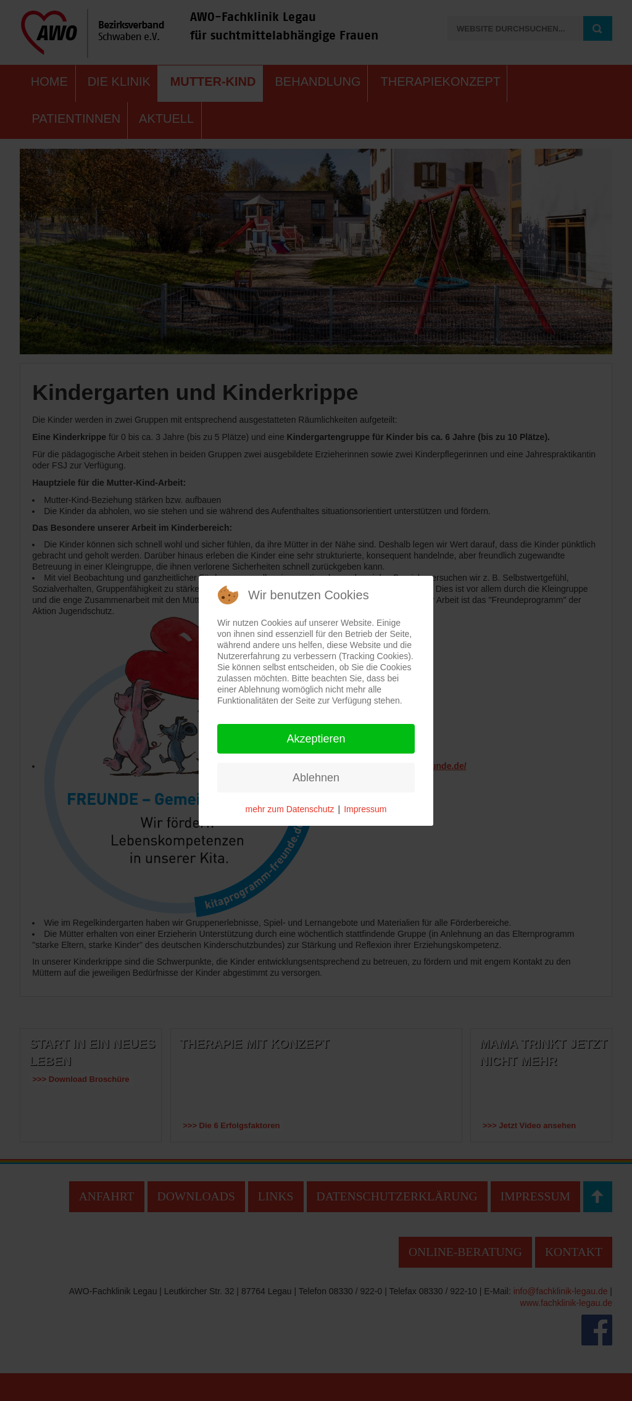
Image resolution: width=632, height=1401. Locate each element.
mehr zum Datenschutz (290, 809)
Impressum (365, 809)
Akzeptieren (315, 739)
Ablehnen (316, 777)
